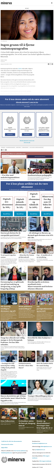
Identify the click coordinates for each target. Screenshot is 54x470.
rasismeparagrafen (10, 147)
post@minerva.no (40, 449)
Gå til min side (27, 142)
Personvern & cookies (7, 444)
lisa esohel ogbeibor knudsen (36, 147)
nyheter (3, 147)
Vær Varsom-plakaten (20, 450)
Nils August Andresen (45, 461)
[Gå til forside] (6, 3)
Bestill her (10, 134)
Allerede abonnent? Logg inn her (27, 102)
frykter (20, 68)
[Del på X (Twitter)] (50, 64)
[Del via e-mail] (52, 64)
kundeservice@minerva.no (39, 443)
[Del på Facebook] (48, 64)
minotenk (18, 147)
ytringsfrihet (25, 147)
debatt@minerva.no (46, 446)
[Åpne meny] (52, 3)
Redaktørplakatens (6, 452)
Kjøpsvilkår (4, 447)
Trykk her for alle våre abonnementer (11, 441)
